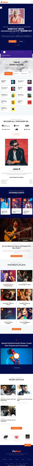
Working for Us (12, 463)
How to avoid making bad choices (3, 81)
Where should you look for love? (4, 88)
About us (6, 463)
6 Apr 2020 (19, 397)
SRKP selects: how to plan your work (4, 108)
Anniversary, (8, 423)
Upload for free (16, 367)
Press (20, 463)
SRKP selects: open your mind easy (4, 101)
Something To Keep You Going (24, 304)
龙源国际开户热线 (22, 465)
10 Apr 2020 (3, 397)
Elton (10, 423)
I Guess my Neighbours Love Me (25, 323)
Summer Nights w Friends (25, 284)
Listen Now (12, 41)
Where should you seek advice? (21, 81)
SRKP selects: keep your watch (21, 95)
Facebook (4, 459)
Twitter (16, 459)
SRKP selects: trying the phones (20, 101)
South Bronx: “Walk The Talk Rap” (8, 304)
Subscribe (21, 41)
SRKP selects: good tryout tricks (20, 88)
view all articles (16, 428)
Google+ (10, 459)
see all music (16, 134)
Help (16, 463)
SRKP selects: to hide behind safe (4, 95)
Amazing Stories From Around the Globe (8, 285)
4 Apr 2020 (2, 418)
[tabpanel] (16, 25)
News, (5, 423)
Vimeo (22, 459)
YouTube (28, 459)
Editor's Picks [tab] (16, 73)
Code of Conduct (25, 463)
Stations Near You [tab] (8, 73)
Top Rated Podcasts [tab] (24, 73)
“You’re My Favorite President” (8, 323)
